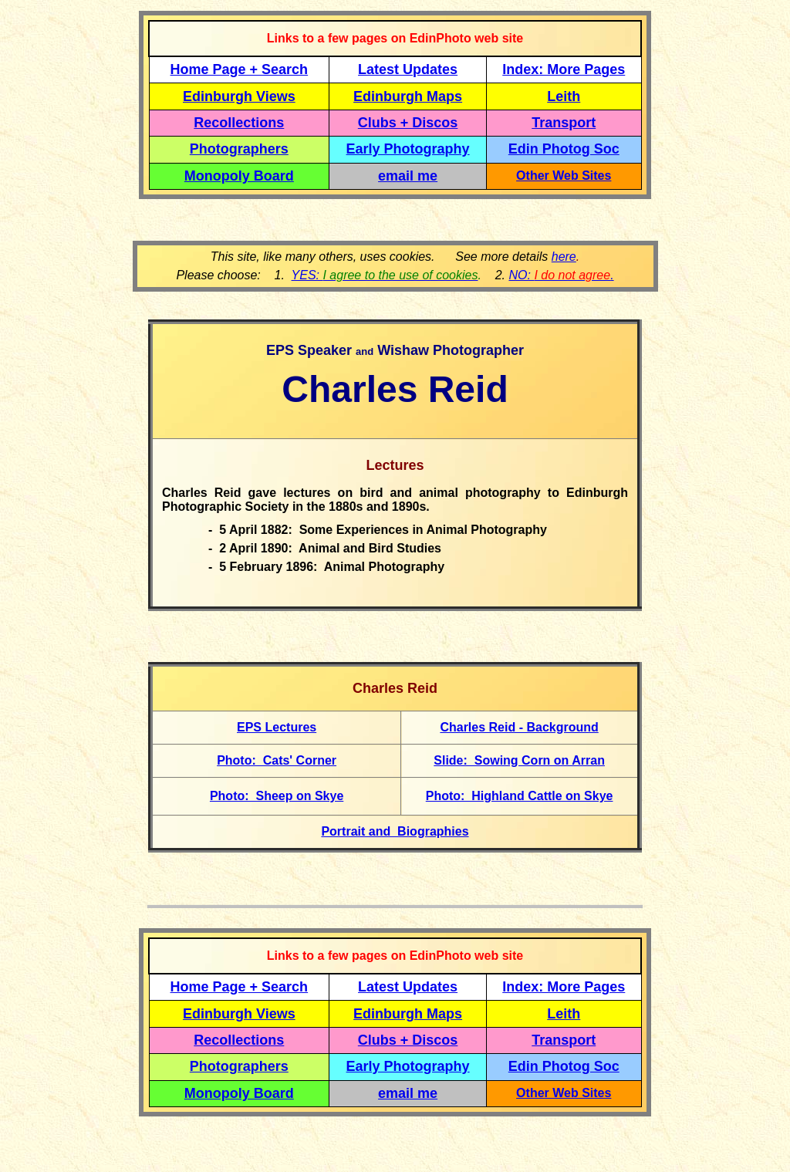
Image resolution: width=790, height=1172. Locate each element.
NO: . (560, 275)
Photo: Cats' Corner (276, 760)
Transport (564, 122)
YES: (385, 275)
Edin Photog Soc (564, 149)
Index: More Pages (563, 69)
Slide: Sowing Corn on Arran (519, 760)
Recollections (239, 122)
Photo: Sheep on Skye (276, 795)
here (564, 256)
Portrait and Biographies (394, 831)
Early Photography (408, 149)
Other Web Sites (563, 175)
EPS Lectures (276, 727)
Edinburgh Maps (407, 96)
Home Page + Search (239, 69)
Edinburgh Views (239, 96)
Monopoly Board (239, 176)
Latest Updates (407, 69)
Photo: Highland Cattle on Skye (519, 795)
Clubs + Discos (408, 122)
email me (407, 176)
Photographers (239, 149)
